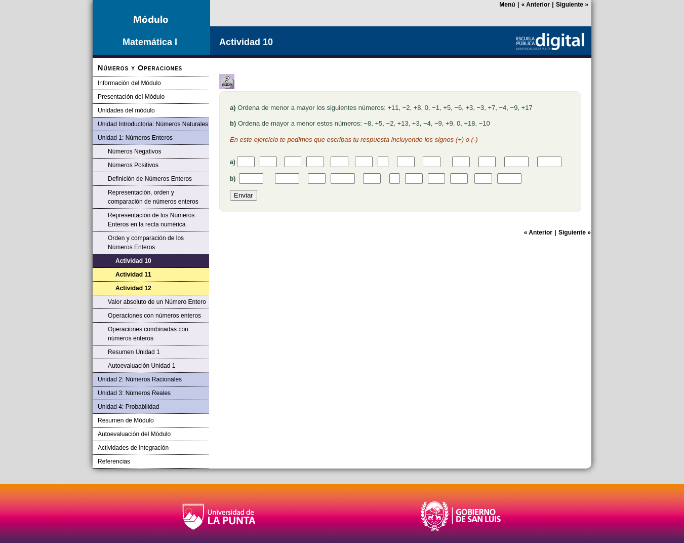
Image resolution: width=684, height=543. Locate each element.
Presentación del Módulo (131, 96)
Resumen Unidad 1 (134, 352)
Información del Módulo (129, 83)
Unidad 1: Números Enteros (135, 137)
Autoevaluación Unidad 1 (141, 365)
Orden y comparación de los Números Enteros (146, 243)
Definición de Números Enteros (150, 178)
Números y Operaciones (140, 68)
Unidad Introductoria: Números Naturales (153, 124)
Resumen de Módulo (126, 420)
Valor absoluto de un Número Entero (157, 301)
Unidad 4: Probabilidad (128, 406)
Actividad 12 (133, 288)
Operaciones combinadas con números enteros (148, 334)
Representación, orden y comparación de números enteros (153, 197)
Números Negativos (134, 151)
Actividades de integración (133, 447)
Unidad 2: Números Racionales (140, 379)
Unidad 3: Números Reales (134, 393)
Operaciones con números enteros (154, 315)
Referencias (114, 461)
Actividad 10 (133, 260)
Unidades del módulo (126, 110)
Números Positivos (133, 165)
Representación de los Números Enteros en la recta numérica (151, 220)
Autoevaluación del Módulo (134, 434)
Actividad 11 (133, 274)
